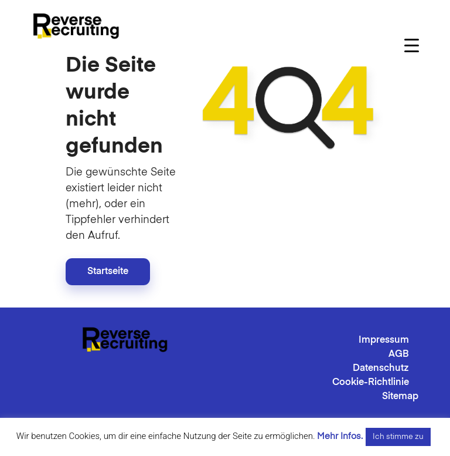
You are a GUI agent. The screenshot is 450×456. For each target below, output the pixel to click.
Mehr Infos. (340, 436)
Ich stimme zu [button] (398, 437)
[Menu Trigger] (412, 45)
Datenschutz (381, 368)
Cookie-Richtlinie (370, 382)
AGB (398, 354)
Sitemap (400, 396)
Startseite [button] (107, 271)
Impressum (384, 340)
